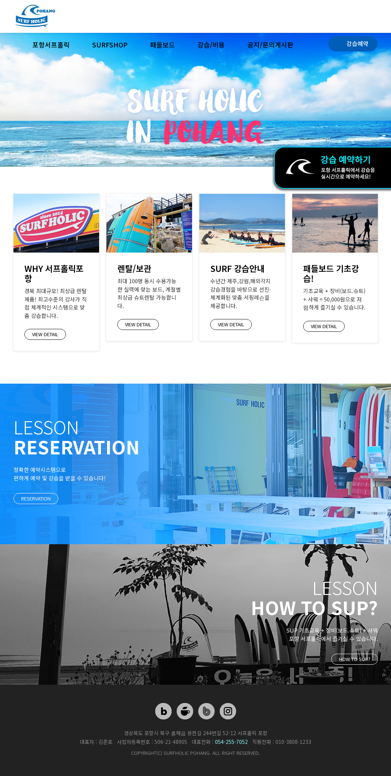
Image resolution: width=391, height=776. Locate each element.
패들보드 (162, 44)
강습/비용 (211, 44)
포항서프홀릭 (51, 44)
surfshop (110, 44)
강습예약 (357, 43)
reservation (36, 498)
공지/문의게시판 (270, 44)
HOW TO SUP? (354, 659)
